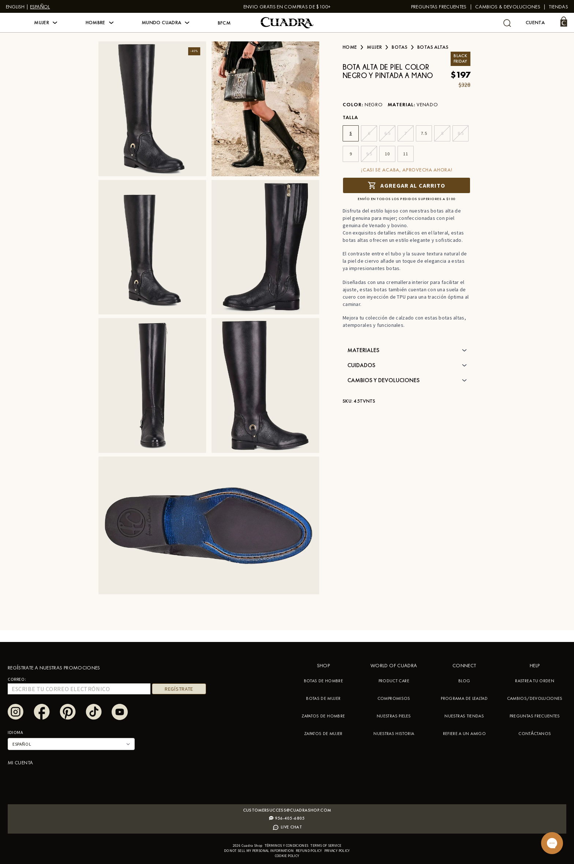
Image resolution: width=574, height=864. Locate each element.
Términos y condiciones (287, 845)
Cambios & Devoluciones (507, 6)
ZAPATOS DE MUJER (323, 733)
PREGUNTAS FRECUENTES (439, 6)
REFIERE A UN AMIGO (464, 733)
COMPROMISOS (393, 698)
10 (387, 153)
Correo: (17, 679)
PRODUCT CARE (394, 681)
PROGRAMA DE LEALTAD (464, 698)
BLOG (464, 681)
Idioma (15, 732)
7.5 (424, 133)
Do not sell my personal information (259, 850)
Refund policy (309, 850)
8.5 (461, 133)
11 (405, 153)
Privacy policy (337, 850)
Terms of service (325, 845)
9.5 (369, 153)
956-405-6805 (287, 818)
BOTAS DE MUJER (323, 698)
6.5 (387, 133)
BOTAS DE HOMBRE (323, 681)
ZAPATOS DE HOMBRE (323, 716)
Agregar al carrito (406, 185)
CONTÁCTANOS (534, 733)
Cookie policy (287, 855)
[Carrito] (563, 21)
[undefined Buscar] (507, 23)
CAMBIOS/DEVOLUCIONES (535, 698)
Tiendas (558, 6)
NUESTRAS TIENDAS (464, 716)
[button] (45, 23)
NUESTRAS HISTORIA (393, 733)
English (15, 6)
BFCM (224, 22)
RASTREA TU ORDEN (534, 681)
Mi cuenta (20, 762)
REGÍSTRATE (179, 689)
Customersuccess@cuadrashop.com (287, 810)
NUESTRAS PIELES (394, 716)
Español (40, 6)
